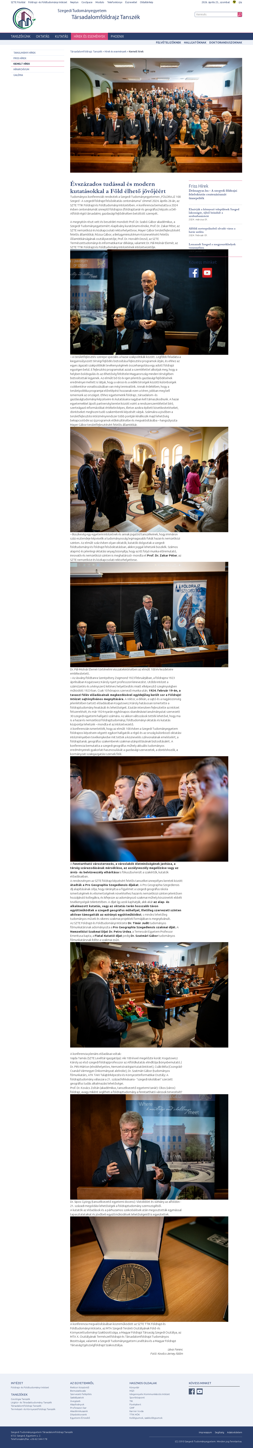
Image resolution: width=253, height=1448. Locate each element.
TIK (131, 1401)
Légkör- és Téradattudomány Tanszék (31, 1402)
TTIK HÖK (134, 1414)
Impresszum (205, 1432)
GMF (131, 1407)
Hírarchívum (21, 69)
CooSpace (87, 2)
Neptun (74, 2)
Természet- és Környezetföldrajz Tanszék (33, 1409)
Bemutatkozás (78, 1390)
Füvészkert (135, 1404)
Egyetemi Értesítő (80, 1418)
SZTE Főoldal (18, 2)
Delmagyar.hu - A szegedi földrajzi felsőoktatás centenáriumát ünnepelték (213, 194)
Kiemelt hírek (21, 63)
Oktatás (42, 36)
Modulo (99, 2)
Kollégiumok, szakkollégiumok (145, 1418)
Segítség (219, 1432)
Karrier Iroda (136, 1411)
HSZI (131, 1390)
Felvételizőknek (168, 42)
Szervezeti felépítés (81, 1394)
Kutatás (61, 36)
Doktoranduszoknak (225, 42)
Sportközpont (137, 1397)
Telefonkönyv (114, 2)
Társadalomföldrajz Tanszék (86, 51)
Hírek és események (89, 36)
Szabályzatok (77, 1397)
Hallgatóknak (195, 42)
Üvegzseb (75, 1401)
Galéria (18, 75)
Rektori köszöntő (79, 1387)
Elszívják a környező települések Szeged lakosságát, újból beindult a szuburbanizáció (214, 213)
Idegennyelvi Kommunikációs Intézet (149, 1394)
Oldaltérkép (146, 2)
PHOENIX (117, 36)
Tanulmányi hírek (24, 52)
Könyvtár (134, 1387)
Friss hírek (19, 58)
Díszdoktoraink (78, 1414)
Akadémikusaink (79, 1411)
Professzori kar (78, 1407)
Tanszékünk (20, 36)
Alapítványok (77, 1404)
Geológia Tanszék (20, 1399)
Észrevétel (131, 2)
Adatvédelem (234, 1432)
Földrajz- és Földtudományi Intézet (47, 2)
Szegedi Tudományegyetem (99, 15)
